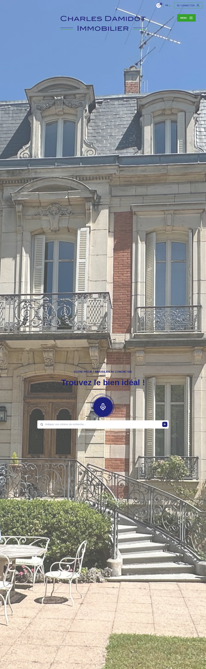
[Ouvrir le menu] (186, 18)
